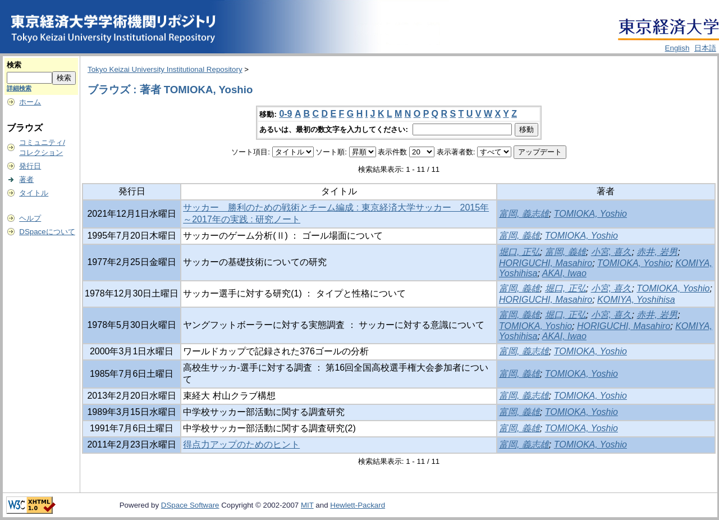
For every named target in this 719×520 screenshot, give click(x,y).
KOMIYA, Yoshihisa (636, 299)
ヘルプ (30, 218)
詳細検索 (19, 88)
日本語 (705, 48)
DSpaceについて (47, 231)
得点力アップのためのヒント (241, 444)
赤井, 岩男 (656, 252)
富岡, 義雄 (519, 235)
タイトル (33, 193)
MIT (307, 505)
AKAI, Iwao (564, 273)
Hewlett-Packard (357, 505)
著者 (26, 179)
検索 (14, 65)
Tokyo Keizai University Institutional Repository (165, 69)
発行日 (30, 166)
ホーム (30, 102)
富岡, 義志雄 (524, 213)
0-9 (285, 113)
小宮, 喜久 (611, 252)
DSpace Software (190, 505)
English (677, 48)
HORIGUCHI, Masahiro (545, 263)
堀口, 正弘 (519, 252)
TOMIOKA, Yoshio (590, 213)
